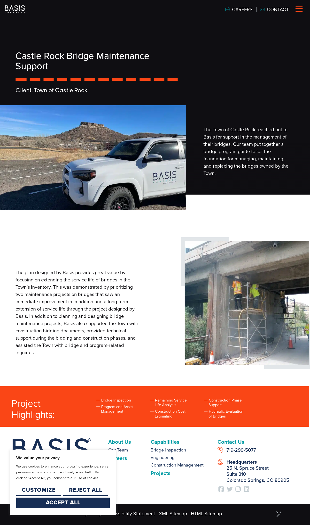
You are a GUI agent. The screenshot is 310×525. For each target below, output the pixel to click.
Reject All (85, 490)
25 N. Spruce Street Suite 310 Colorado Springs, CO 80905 (257, 471)
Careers (117, 458)
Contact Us (230, 442)
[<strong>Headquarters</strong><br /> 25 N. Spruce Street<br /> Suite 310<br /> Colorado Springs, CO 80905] (220, 462)
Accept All (63, 502)
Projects (160, 473)
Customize (38, 490)
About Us (119, 442)
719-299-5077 (241, 450)
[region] (63, 482)
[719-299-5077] (220, 450)
